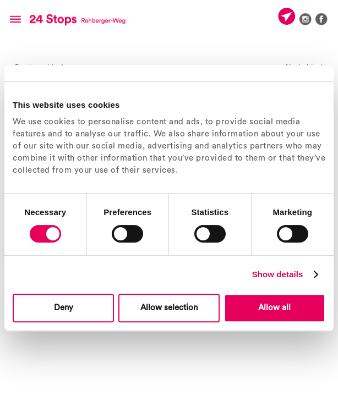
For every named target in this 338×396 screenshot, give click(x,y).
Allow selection (169, 308)
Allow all (274, 308)
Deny (63, 308)
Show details (277, 274)
